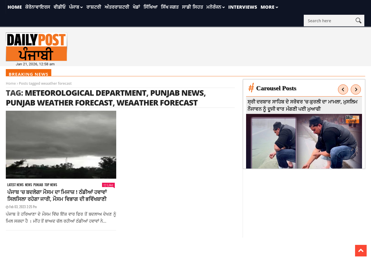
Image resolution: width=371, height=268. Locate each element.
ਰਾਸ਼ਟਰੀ (93, 7)
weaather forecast (157, 102)
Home (15, 7)
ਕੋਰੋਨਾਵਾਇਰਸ (37, 7)
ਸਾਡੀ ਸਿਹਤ (192, 7)
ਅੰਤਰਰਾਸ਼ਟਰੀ (117, 7)
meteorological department (85, 92)
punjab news (176, 92)
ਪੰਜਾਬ (74, 7)
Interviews (242, 7)
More (267, 7)
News (28, 185)
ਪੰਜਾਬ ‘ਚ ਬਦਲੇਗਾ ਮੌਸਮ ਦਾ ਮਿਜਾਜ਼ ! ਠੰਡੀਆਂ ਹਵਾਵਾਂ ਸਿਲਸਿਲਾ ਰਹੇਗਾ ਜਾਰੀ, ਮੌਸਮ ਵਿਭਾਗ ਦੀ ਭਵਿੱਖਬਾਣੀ (57, 195)
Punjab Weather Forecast (59, 102)
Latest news (15, 185)
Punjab (38, 185)
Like (108, 185)
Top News (51, 185)
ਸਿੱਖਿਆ (150, 7)
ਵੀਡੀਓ (60, 7)
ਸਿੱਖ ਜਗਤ (170, 7)
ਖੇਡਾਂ (136, 7)
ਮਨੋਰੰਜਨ (213, 7)
